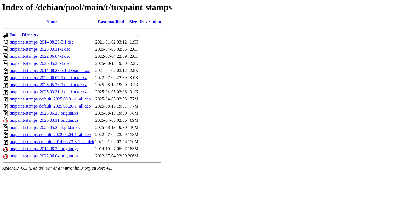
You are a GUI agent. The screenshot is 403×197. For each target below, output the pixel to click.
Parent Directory (24, 35)
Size (133, 21)
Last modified (111, 21)
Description (150, 21)
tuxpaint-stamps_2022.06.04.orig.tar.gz (44, 155)
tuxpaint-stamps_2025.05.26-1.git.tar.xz (45, 127)
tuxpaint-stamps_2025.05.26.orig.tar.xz (44, 113)
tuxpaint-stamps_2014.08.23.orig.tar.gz (44, 148)
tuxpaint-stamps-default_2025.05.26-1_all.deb (50, 106)
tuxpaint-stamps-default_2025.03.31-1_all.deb (50, 99)
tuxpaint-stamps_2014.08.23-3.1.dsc (41, 42)
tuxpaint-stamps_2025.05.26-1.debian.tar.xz (48, 84)
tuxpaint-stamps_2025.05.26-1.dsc (40, 63)
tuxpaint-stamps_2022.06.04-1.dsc (40, 56)
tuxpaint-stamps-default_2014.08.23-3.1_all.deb (52, 141)
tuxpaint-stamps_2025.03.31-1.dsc (40, 49)
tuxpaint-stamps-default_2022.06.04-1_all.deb (50, 134)
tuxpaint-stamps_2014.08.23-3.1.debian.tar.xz (50, 70)
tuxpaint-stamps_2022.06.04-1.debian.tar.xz (48, 77)
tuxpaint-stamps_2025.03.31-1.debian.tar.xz (48, 91)
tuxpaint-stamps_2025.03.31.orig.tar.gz (44, 120)
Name (51, 21)
